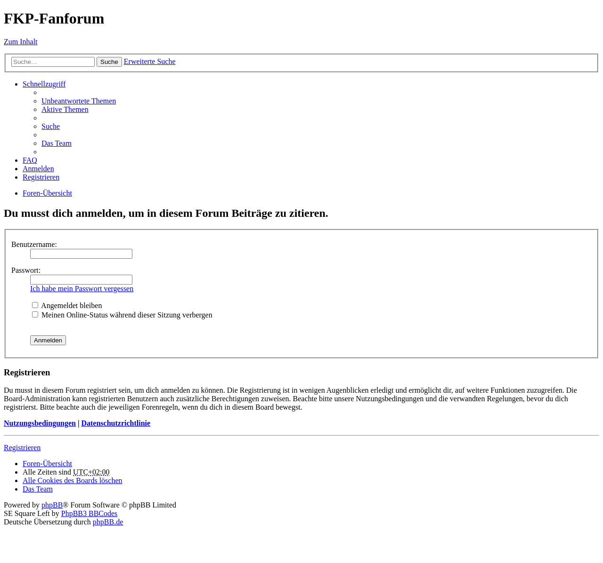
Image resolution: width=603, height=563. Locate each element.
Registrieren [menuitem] (41, 177)
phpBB (52, 505)
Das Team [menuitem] (56, 143)
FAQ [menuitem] (30, 160)
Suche (109, 61)
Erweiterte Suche (150, 61)
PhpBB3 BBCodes (89, 513)
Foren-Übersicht (47, 464)
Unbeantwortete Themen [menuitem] (78, 101)
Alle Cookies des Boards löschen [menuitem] (72, 480)
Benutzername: (34, 244)
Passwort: (26, 270)
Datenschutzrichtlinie (115, 423)
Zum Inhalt (21, 42)
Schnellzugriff (44, 84)
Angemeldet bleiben (67, 305)
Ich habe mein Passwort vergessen (81, 289)
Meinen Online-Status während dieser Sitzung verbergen (122, 315)
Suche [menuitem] (50, 126)
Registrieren (22, 448)
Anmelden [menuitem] (38, 169)
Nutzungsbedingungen (40, 423)
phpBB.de (108, 522)
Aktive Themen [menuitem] (65, 109)
